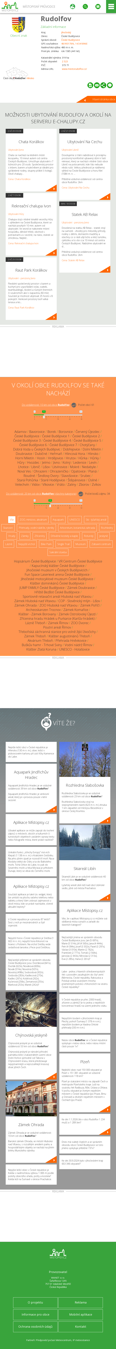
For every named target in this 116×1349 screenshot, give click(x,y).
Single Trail (63, 544)
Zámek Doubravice (81, 587)
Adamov (20, 431)
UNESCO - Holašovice (74, 649)
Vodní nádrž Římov (78, 645)
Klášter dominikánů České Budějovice (57, 583)
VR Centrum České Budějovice (80, 561)
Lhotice (23, 467)
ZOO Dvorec (80, 623)
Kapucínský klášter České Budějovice (58, 565)
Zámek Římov (58, 623)
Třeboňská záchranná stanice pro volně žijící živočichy (57, 632)
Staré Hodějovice (53, 480)
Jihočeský (66, 32)
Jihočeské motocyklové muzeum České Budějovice (57, 579)
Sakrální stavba (58, 552)
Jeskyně (103, 536)
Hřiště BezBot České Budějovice (57, 592)
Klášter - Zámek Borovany (37, 614)
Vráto (61, 484)
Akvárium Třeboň (40, 640)
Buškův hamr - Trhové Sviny (42, 645)
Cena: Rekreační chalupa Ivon (23, 243)
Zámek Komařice (75, 609)
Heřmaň (56, 453)
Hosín (41, 458)
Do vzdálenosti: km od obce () (41, 493)
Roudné (29, 475)
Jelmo (46, 462)
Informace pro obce (35, 1314)
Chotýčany (87, 445)
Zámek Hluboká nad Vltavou (35, 601)
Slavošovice (69, 475)
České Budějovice (70, 39)
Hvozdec (33, 462)
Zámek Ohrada (25, 605)
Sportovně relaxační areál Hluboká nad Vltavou (57, 596)
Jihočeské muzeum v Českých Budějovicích (57, 570)
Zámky (25, 536)
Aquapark (58, 519)
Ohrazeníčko (59, 471)
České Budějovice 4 (57, 440)
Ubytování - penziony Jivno (21, 278)
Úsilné (92, 480)
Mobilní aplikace (80, 1314)
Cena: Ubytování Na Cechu (75, 187)
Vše (12, 519)
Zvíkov (96, 484)
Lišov (46, 467)
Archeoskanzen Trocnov (43, 609)
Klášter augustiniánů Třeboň (69, 636)
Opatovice (78, 471)
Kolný (67, 462)
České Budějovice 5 (87, 440)
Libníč (35, 467)
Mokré (74, 467)
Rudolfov (56, 18)
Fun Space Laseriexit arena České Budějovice (57, 574)
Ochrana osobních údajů (35, 1326)
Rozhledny (107, 528)
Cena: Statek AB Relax (73, 260)
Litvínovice (59, 467)
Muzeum (80, 544)
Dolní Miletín (92, 449)
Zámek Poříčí (90, 605)
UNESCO (75, 519)
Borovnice (66, 431)
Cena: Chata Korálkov (19, 179)
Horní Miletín (24, 458)
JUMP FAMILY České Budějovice (41, 587)
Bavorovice (37, 431)
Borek (51, 431)
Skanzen (8, 528)
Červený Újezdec (88, 431)
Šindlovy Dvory (48, 475)
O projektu (35, 1302)
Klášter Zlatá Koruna (41, 649)
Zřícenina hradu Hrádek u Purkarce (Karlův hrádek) (57, 618)
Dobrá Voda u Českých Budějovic (36, 449)
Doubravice (24, 453)
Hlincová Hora (75, 453)
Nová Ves (24, 471)
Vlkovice (48, 484)
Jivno (56, 462)
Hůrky (94, 458)
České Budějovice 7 (63, 445)
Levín (93, 462)
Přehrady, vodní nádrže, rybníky (36, 528)
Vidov (36, 484)
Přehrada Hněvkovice (71, 640)
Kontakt (80, 1326)
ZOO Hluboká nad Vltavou (58, 605)
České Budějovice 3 (27, 440)
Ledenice (79, 462)
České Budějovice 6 (33, 445)
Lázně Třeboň (35, 623)
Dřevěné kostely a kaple (64, 536)
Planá (92, 471)
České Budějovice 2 (86, 436)
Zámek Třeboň (35, 636)
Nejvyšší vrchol (26, 544)
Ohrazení (40, 471)
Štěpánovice (76, 480)
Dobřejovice (71, 449)
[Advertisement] (58, 352)
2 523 (65, 61)
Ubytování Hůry (16, 214)
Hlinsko (30, 78)
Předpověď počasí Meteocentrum (53, 1340)
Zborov (84, 484)
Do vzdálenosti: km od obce (46, 405)
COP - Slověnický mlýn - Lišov (79, 601)
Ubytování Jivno (16, 149)
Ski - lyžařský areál (96, 519)
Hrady (11, 536)
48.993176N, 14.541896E (74, 43)
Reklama (81, 1302)
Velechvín (22, 484)
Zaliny (71, 484)
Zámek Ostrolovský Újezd (77, 614)
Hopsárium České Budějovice (35, 561)
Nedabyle (89, 467)
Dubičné (41, 453)
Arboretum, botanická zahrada (77, 528)
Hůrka (82, 458)
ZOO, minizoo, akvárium (33, 519)
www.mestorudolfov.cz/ (74, 68)
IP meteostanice (81, 1340)
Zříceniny (39, 536)
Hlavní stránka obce (103, 99)
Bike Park (46, 544)
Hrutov (71, 458)
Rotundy (88, 536)
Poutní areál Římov (57, 627)
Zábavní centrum (101, 544)
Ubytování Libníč (70, 149)
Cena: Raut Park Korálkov (21, 307)
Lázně (8, 544)
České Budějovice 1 (56, 436)
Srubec (85, 475)
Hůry (20, 462)
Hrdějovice (55, 458)
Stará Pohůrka (27, 480)
